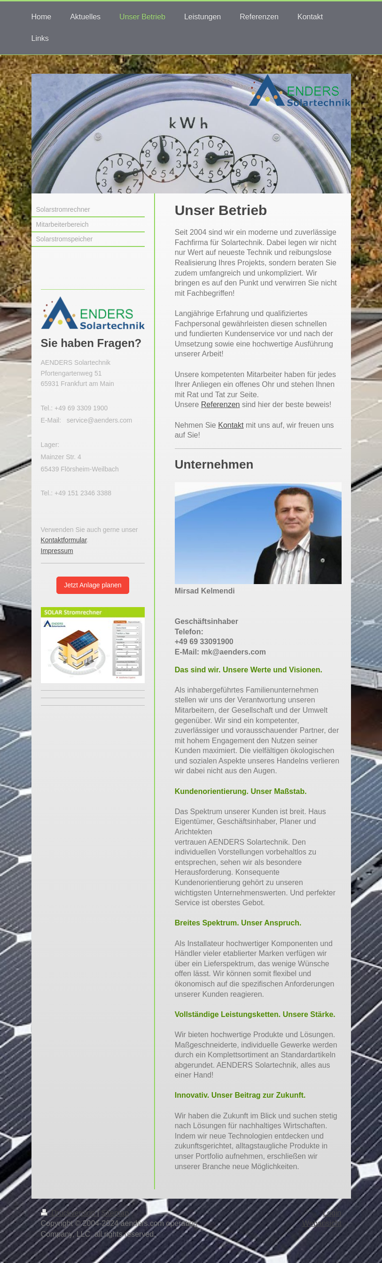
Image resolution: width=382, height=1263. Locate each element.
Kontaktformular (64, 540)
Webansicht (321, 1223)
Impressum (57, 550)
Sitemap (115, 1213)
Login (332, 1213)
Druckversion (69, 1213)
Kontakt (230, 425)
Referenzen (220, 404)
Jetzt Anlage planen (92, 585)
